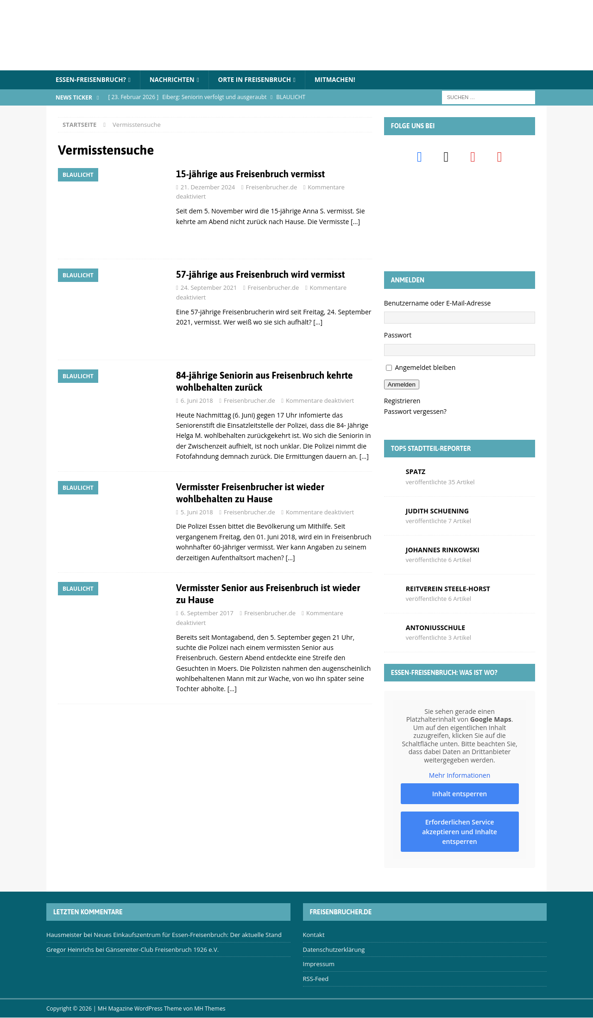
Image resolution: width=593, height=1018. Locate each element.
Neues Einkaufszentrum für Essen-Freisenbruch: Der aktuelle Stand (188, 935)
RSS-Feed (316, 979)
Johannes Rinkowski (442, 550)
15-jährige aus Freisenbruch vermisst (250, 174)
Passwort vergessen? (415, 411)
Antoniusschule (435, 628)
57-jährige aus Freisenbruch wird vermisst (260, 274)
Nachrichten (176, 79)
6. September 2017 (207, 613)
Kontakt (314, 935)
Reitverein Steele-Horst (448, 589)
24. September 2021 (209, 288)
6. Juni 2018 (197, 401)
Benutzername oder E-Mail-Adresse (437, 303)
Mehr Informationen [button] (459, 776)
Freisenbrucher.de (271, 187)
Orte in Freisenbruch (262, 79)
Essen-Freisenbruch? (92, 79)
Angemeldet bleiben (425, 367)
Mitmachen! (345, 79)
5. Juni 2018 (197, 512)
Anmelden (402, 384)
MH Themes (209, 1009)
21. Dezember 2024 (208, 187)
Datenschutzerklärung (334, 950)
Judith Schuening (437, 510)
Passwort (398, 335)
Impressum (319, 964)
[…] (355, 222)
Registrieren (402, 401)
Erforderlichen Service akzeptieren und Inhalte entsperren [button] (459, 832)
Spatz (415, 472)
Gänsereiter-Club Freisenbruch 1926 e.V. (162, 950)
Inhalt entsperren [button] (459, 794)
